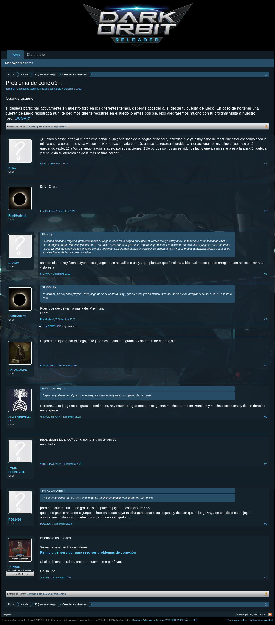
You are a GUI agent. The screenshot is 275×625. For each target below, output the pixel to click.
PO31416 (14, 519)
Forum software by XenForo (34, 620)
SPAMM (13, 263)
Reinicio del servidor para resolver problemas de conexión (88, 552)
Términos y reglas (236, 620)
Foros (15, 55)
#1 (265, 163)
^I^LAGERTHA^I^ (51, 326)
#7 (265, 464)
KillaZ (57, 88)
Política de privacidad (261, 620)
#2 (265, 211)
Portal (262, 614)
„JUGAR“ (22, 118)
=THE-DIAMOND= (16, 470)
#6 (265, 416)
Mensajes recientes (19, 63)
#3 (265, 273)
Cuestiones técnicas (27, 88)
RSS (270, 614)
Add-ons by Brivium (165, 620)
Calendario (36, 55)
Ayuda (253, 614)
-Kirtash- (14, 567)
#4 (265, 319)
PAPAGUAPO (17, 370)
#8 (265, 523)
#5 (265, 365)
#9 (265, 577)
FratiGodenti (17, 215)
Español (8, 614)
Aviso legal (242, 614)
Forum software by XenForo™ (98, 620)
